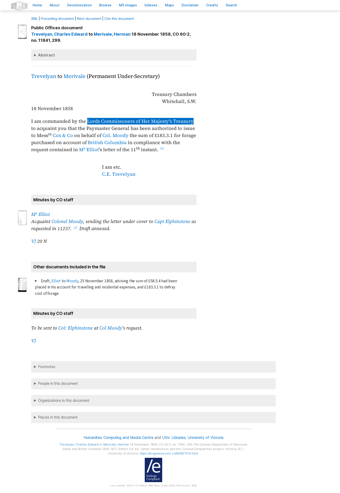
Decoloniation (79, 5)
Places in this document (58, 417)
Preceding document (57, 19)
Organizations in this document (63, 400)
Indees (150, 5)
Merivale (74, 76)
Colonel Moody (67, 221)
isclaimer (190, 5)
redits (212, 5)
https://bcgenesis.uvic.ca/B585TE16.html (169, 453)
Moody (72, 281)
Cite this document (119, 19)
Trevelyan (43, 76)
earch (231, 5)
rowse (105, 5)
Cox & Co (63, 135)
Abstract (46, 55)
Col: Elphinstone (75, 328)
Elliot (56, 281)
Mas (169, 5)
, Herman (112, 34)
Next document (89, 19)
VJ (33, 241)
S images (128, 5)
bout (55, 5)
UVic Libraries (174, 437)
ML (34, 19)
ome (37, 5)
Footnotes (46, 366)
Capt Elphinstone (172, 221)
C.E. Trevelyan (119, 174)
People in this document (58, 383)
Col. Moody (115, 135)
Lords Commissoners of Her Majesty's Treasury (140, 121)
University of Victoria (205, 437)
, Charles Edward (59, 34)
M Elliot (89, 149)
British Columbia (107, 142)
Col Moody (110, 328)
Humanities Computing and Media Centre (118, 437)
